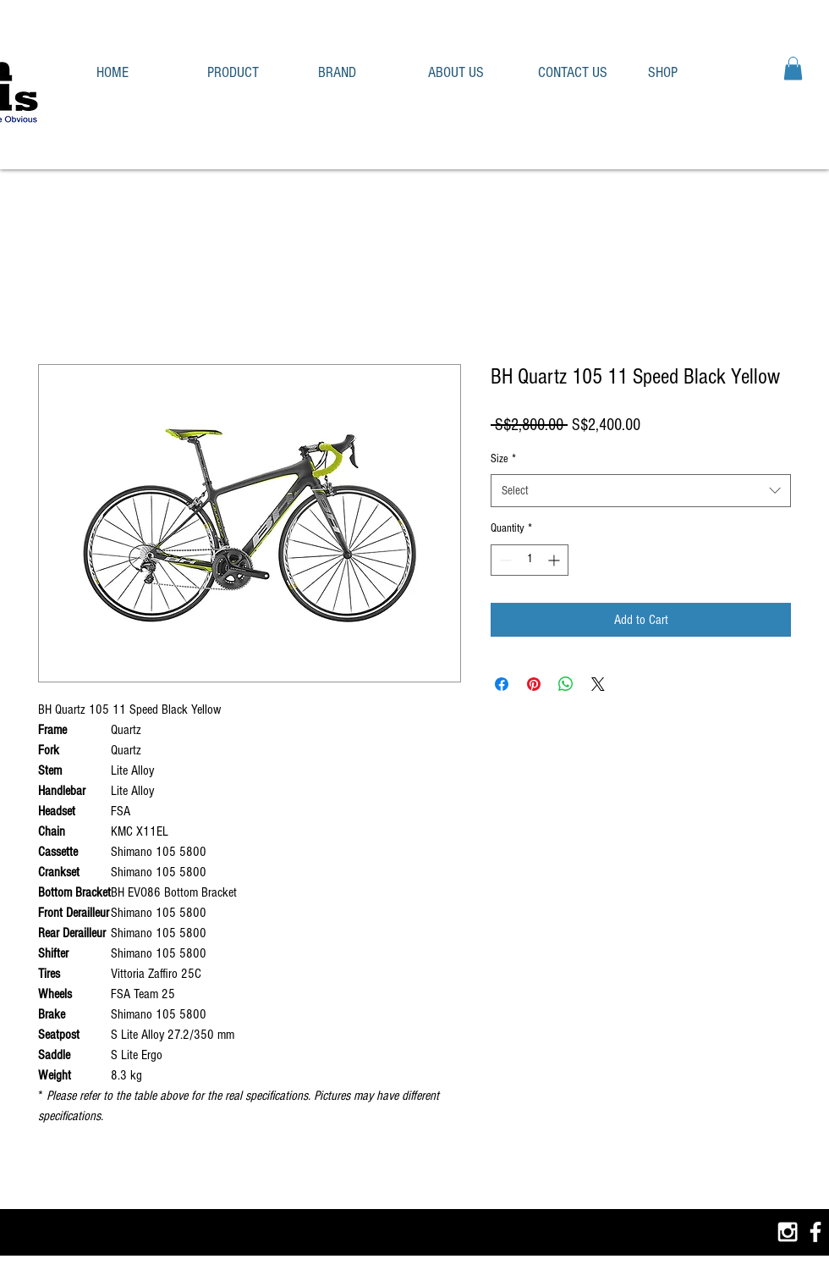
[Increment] (555, 560)
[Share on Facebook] (501, 684)
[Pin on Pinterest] (534, 684)
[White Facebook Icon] (815, 1231)
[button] (250, 72)
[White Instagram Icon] (787, 1231)
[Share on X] (598, 684)
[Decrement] (503, 560)
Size (503, 459)
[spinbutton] (529, 560)
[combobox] (641, 490)
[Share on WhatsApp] (566, 684)
